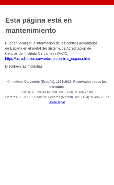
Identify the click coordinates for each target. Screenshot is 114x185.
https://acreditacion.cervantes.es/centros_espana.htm (47, 59)
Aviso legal (57, 102)
